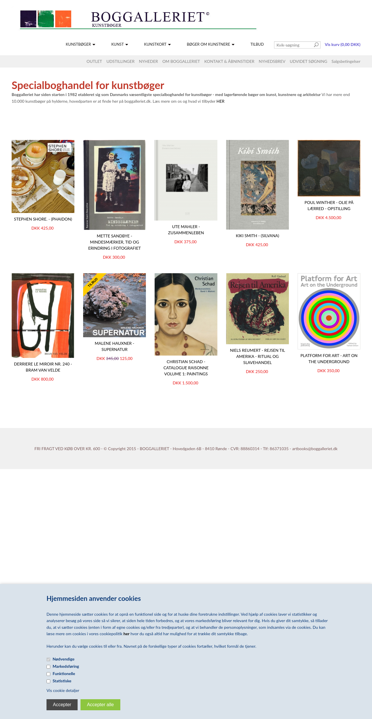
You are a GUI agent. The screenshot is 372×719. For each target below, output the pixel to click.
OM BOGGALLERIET (181, 61)
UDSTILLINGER (120, 61)
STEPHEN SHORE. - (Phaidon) (43, 218)
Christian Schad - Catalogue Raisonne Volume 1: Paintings (185, 367)
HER (221, 101)
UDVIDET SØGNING (308, 61)
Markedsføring (66, 666)
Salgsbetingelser (346, 61)
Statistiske (62, 680)
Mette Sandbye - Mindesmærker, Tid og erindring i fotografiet (114, 242)
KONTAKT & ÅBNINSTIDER (229, 61)
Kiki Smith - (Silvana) (257, 235)
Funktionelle (64, 673)
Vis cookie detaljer (62, 690)
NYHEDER (148, 61)
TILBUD (257, 44)
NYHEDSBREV (272, 61)
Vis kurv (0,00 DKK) (342, 44)
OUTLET (94, 61)
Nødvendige (63, 658)
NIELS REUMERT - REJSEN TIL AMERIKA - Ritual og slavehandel (257, 356)
